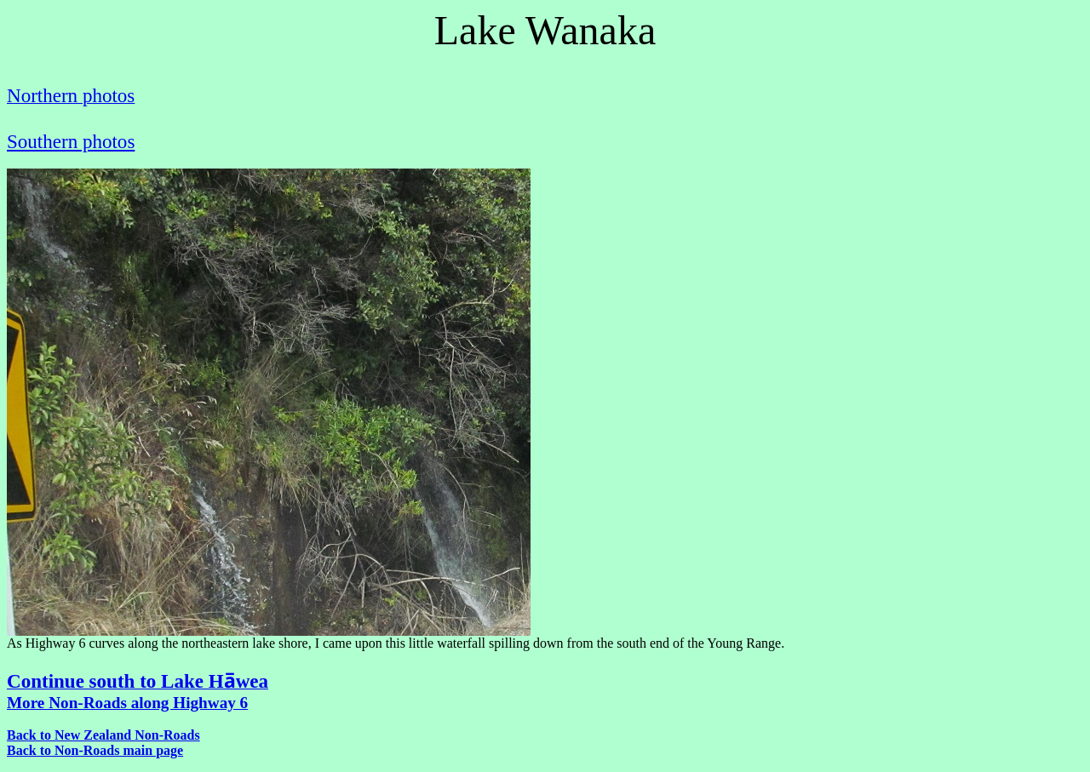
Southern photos (71, 141)
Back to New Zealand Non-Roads (103, 735)
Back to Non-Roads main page (95, 750)
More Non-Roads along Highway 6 (127, 703)
